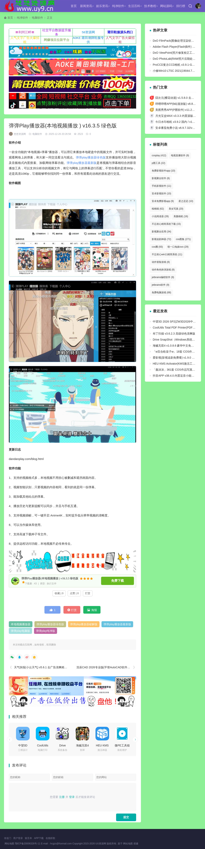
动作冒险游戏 (161, 262)
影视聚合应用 (161, 231)
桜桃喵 (158, 208)
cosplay (159, 155)
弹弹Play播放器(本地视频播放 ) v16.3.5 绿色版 (47, 578)
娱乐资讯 (102, 6)
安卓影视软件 (161, 193)
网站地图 (9, 843)
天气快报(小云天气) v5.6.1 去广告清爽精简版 (42, 667)
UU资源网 (101, 843)
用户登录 (18, 838)
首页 (74, 6)
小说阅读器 (160, 216)
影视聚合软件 (161, 178)
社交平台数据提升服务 (56, 32)
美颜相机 (181, 216)
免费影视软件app (163, 170)
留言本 (28, 838)
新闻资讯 (86, 6)
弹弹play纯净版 (45, 630)
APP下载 (39, 838)
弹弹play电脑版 (20, 630)
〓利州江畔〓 (24, 32)
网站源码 (166, 6)
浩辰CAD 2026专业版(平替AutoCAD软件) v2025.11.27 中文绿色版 (117, 667)
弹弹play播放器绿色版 (91, 157)
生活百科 (134, 6)
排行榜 (180, 6)
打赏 (87, 593)
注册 (62, 797)
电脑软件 (37, 17)
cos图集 (183, 239)
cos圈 (157, 246)
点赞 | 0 (74, 593)
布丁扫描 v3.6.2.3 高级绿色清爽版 (174, 333)
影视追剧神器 (161, 239)
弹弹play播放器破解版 (84, 624)
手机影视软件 (161, 186)
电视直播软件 (180, 155)
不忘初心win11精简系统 (167, 254)
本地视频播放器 (20, 624)
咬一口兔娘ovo (178, 246)
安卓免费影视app (163, 201)
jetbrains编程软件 (163, 277)
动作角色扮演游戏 (163, 269)
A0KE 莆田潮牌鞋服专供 (88, 40)
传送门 (7, 838)
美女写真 (176, 208)
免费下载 (117, 581)
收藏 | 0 (59, 593)
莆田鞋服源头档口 (120, 32)
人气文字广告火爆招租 (24, 40)
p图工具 (158, 163)
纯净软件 (118, 6)
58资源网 (88, 32)
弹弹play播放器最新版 (81, 162)
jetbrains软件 (160, 284)
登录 (72, 797)
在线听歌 (50, 838)
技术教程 (150, 6)
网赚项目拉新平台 (56, 39)
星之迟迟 (186, 201)
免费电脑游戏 (161, 292)
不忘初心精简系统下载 (166, 224)
